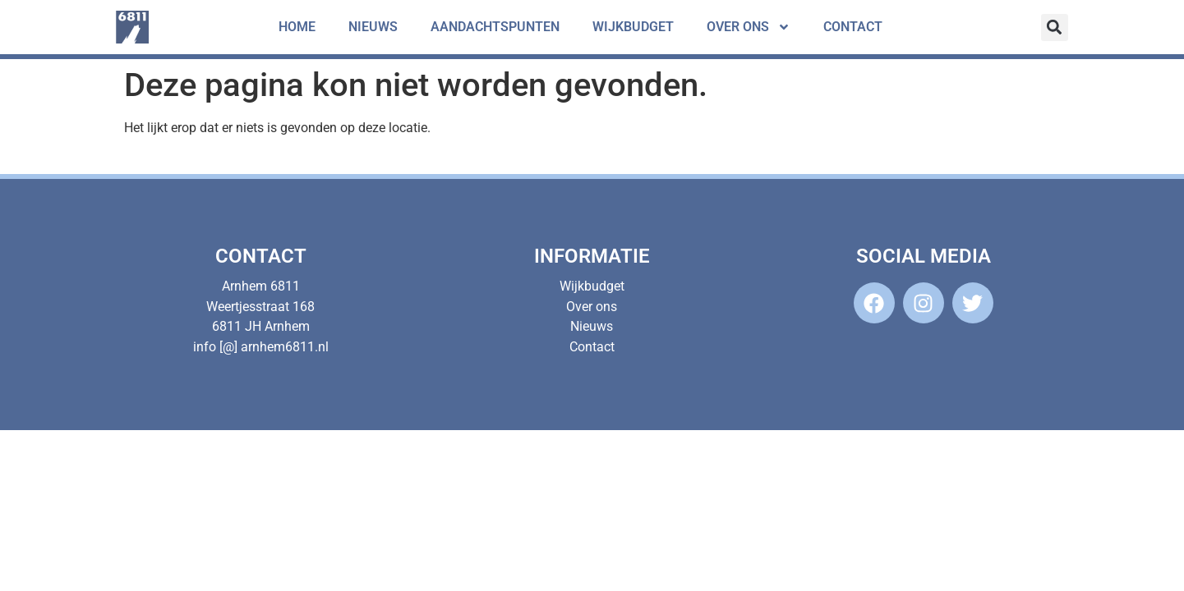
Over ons (748, 27)
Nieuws (373, 26)
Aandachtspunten (495, 26)
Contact (852, 26)
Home (297, 26)
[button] (1054, 27)
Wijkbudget (633, 26)
